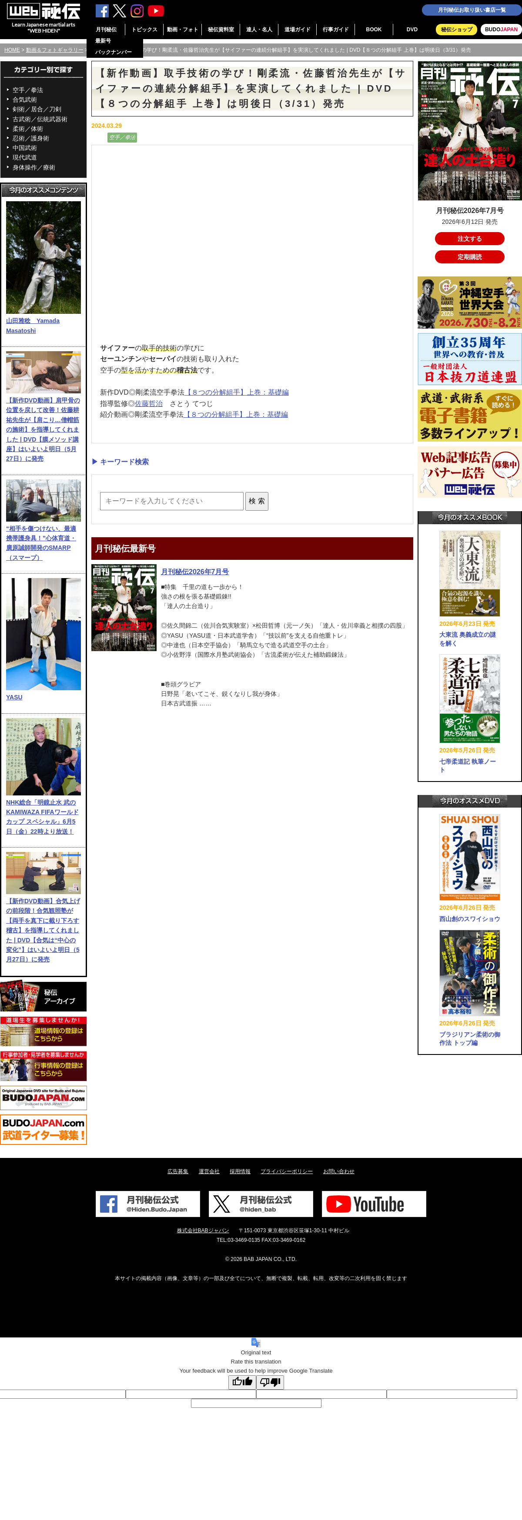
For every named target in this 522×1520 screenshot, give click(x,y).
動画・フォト (182, 30)
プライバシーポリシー (287, 1171)
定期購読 (470, 256)
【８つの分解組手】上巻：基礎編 (236, 392)
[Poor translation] (270, 1382)
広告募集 (177, 1171)
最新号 (103, 41)
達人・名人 (259, 30)
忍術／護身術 (31, 138)
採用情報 (240, 1171)
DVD (412, 30)
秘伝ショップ (456, 30)
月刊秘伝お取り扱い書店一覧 (472, 10)
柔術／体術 (28, 128)
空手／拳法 (28, 89)
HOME (12, 50)
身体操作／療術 (34, 167)
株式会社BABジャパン (203, 1230)
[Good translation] (242, 1382)
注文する (470, 238)
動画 (98, 137)
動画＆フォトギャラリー (55, 50)
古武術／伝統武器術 (40, 119)
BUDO (501, 30)
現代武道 (25, 157)
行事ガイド (336, 30)
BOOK (374, 30)
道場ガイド (297, 30)
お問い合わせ (339, 1171)
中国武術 (25, 147)
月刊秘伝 (106, 30)
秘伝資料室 (221, 30)
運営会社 (209, 1171)
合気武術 (25, 99)
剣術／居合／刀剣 (37, 109)
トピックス (144, 30)
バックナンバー (113, 52)
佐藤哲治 (149, 403)
